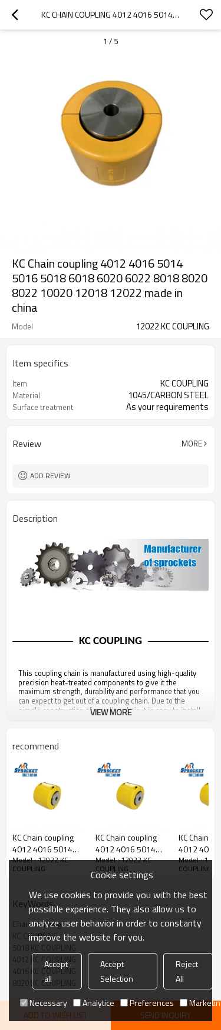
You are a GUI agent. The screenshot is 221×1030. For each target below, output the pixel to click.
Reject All (187, 971)
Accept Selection (116, 971)
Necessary (43, 1002)
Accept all (56, 971)
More (192, 443)
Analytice (93, 1002)
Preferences (147, 1002)
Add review (50, 475)
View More (110, 712)
